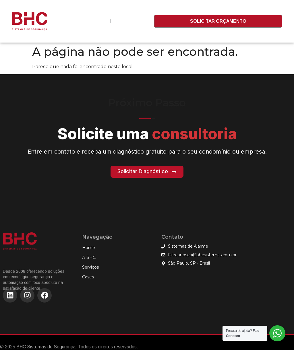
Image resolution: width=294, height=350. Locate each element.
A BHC (89, 257)
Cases (88, 277)
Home (88, 247)
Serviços (92, 267)
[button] (111, 21)
